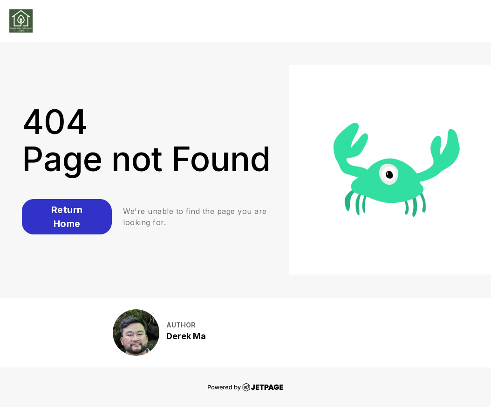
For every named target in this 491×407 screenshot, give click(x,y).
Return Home (67, 216)
